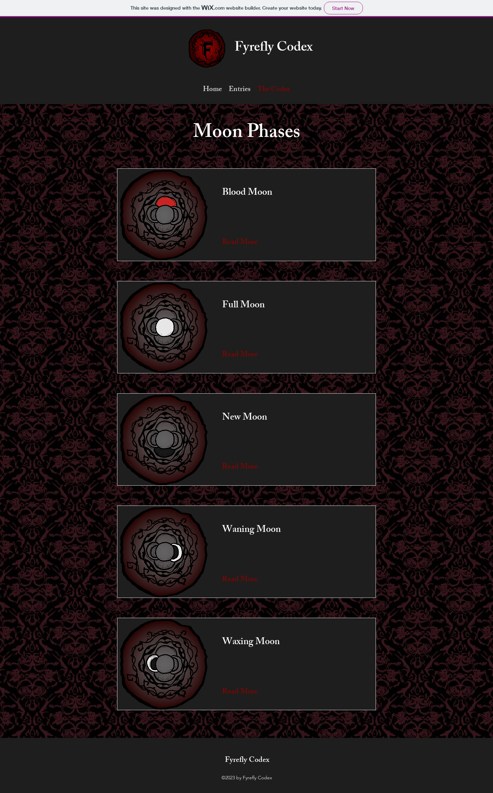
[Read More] (241, 243)
